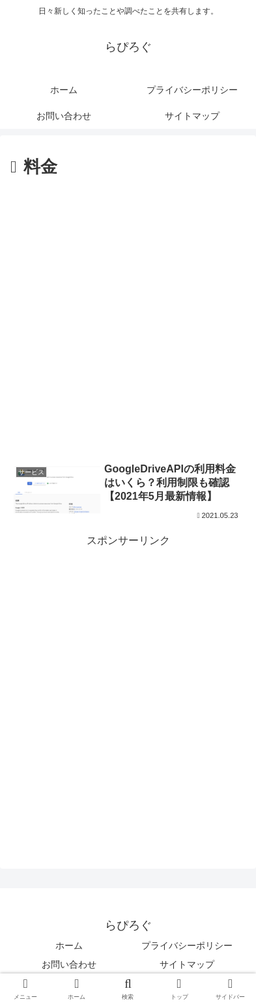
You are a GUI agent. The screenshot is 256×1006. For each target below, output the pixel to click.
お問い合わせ (69, 964)
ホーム (69, 945)
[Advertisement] (128, 316)
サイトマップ (187, 964)
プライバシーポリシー (187, 945)
